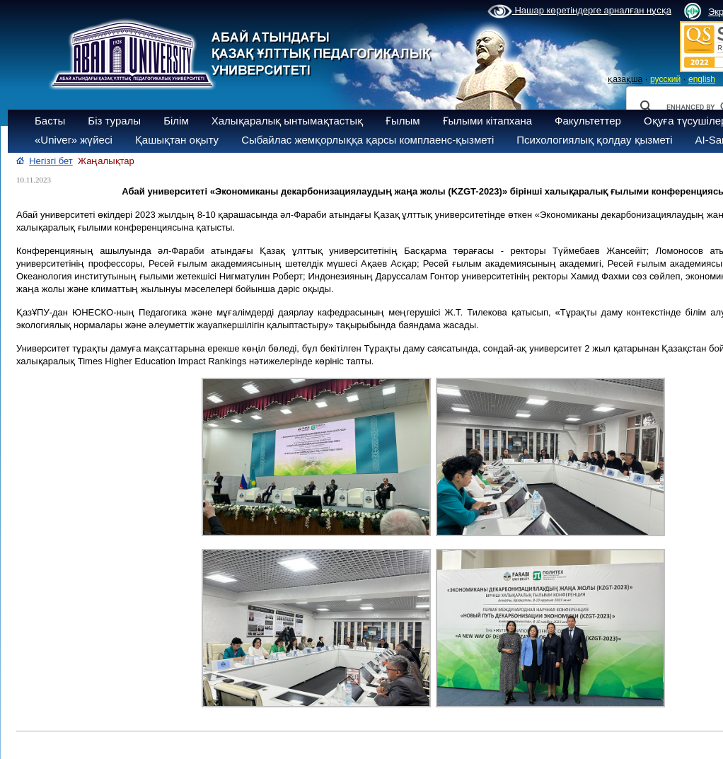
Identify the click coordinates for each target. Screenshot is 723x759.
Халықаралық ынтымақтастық (287, 121)
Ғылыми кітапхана (488, 121)
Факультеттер (588, 121)
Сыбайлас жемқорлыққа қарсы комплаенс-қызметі (367, 140)
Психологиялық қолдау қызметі (594, 140)
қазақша (625, 79)
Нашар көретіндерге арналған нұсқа (579, 11)
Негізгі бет (51, 161)
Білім (176, 121)
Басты (50, 121)
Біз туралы (114, 121)
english (701, 79)
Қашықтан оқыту (177, 140)
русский (665, 79)
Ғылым (403, 121)
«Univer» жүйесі (73, 140)
